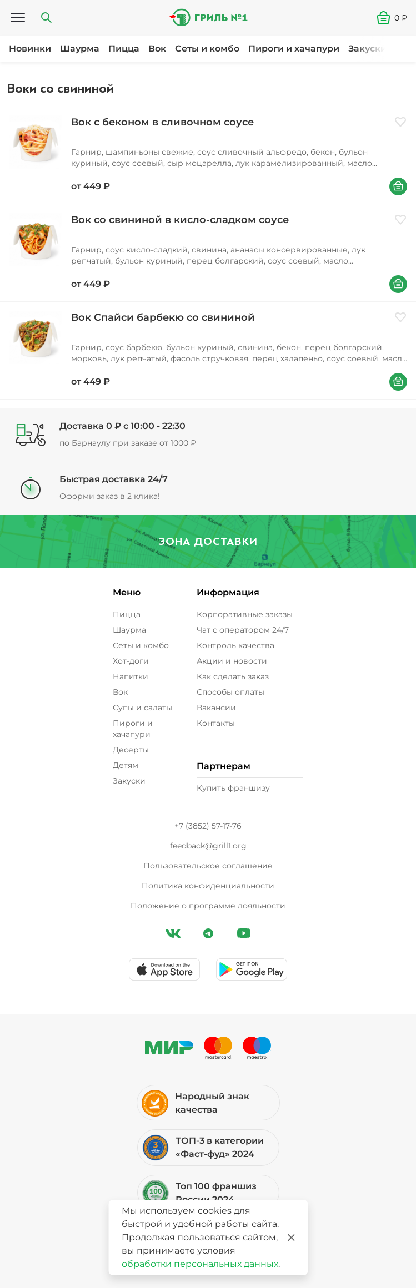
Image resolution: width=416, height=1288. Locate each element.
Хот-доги (131, 661)
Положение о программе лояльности (208, 906)
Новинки (30, 48)
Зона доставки (207, 541)
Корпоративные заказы (245, 614)
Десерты (131, 750)
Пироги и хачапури (293, 48)
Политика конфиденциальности (208, 886)
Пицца (123, 48)
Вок (157, 48)
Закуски (367, 48)
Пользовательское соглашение (208, 866)
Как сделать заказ (233, 676)
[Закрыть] (291, 1237)
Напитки (130, 676)
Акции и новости (232, 661)
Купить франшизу (233, 788)
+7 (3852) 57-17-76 (208, 826)
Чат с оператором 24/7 (243, 630)
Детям (125, 765)
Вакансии (216, 708)
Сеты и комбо (207, 48)
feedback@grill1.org (208, 846)
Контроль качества (235, 645)
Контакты (216, 723)
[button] (396, 17)
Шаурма (79, 48)
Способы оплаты (230, 692)
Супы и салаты (142, 708)
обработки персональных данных (200, 1264)
